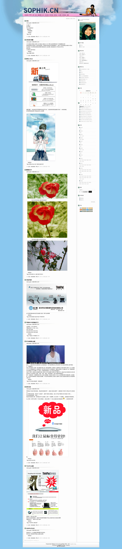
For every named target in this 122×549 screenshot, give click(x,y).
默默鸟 (82, 199)
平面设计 (31, 335)
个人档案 (59, 15)
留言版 (55, 15)
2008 (81, 180)
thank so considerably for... (86, 109)
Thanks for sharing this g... (86, 118)
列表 (74, 18)
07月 (80, 129)
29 (88, 104)
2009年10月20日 (30, 528)
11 (95, 98)
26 (80, 104)
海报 (38, 164)
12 (80, 100)
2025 (81, 127)
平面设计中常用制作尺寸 (32, 322)
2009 (81, 174)
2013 (81, 155)
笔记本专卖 (37, 316)
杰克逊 (32, 381)
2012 (81, 158)
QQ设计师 (41, 164)
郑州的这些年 (83, 82)
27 (83, 104)
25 (95, 103)
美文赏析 (47, 15)
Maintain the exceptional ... (86, 114)
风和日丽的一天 (84, 79)
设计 (43, 15)
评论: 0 (37, 36)
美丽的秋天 (83, 84)
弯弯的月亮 (83, 81)
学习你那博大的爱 (30, 341)
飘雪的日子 (29, 170)
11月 (83, 149)
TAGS (30, 15)
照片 (42, 274)
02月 (83, 165)
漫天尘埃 (28, 387)
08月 (83, 139)
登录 (82, 45)
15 (88, 100)
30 (90, 104)
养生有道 (51, 15)
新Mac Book (29, 58)
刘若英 (32, 53)
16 (90, 100)
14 (85, 100)
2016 (81, 144)
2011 (81, 163)
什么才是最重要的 (84, 75)
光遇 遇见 (83, 74)
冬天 (82, 72)
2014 (81, 151)
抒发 (27, 21)
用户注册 (82, 46)
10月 (83, 166)
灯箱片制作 (29, 280)
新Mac (30, 164)
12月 (83, 136)
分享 (33, 15)
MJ (29, 381)
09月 (85, 171)
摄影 (68, 15)
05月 (80, 136)
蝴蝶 (30, 53)
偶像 (35, 381)
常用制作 (35, 335)
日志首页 (26, 15)
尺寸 (38, 335)
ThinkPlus (31, 522)
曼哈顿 (32, 316)
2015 (81, 148)
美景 (39, 274)
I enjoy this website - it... (86, 107)
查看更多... (30, 32)
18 (95, 100)
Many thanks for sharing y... (86, 116)
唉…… (82, 70)
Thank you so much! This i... (87, 121)
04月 (88, 165)
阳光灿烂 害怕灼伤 (85, 77)
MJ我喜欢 (64, 15)
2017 (81, 141)
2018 (81, 137)
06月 (80, 149)
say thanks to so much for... (86, 111)
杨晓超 (82, 198)
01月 (80, 132)
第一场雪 (35, 274)
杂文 (36, 15)
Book (33, 164)
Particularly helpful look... (86, 113)
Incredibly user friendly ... (86, 106)
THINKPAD (42, 316)
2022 (81, 131)
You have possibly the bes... (87, 119)
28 (85, 104)
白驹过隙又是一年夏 (85, 69)
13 (83, 100)
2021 (81, 134)
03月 (80, 139)
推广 (37, 522)
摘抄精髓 (40, 15)
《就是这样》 (40, 381)
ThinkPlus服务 (30, 466)
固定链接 (33, 36)
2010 (81, 168)
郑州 (30, 274)
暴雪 (32, 274)
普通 (71, 18)
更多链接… (93, 201)
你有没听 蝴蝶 (29, 40)
